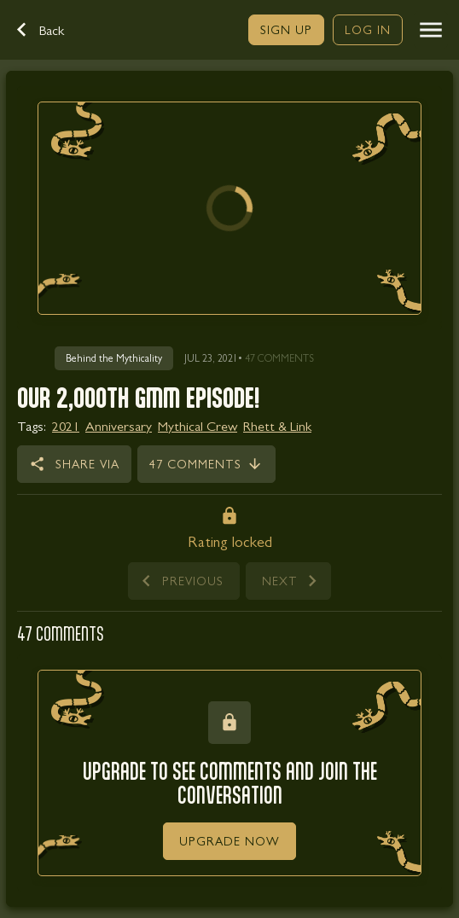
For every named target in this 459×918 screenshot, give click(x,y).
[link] (286, 30)
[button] (49, 30)
